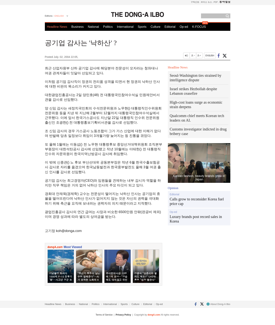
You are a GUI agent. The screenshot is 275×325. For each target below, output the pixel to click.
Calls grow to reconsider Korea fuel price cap (197, 201)
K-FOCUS (199, 26)
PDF (216, 2)
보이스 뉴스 (206, 2)
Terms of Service (104, 314)
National (93, 26)
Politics (108, 26)
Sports (142, 26)
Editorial (169, 26)
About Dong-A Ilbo (218, 304)
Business (77, 26)
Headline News (57, 26)
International (125, 26)
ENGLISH (59, 16)
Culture (155, 26)
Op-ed (184, 26)
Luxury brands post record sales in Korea (196, 219)
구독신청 (195, 2)
